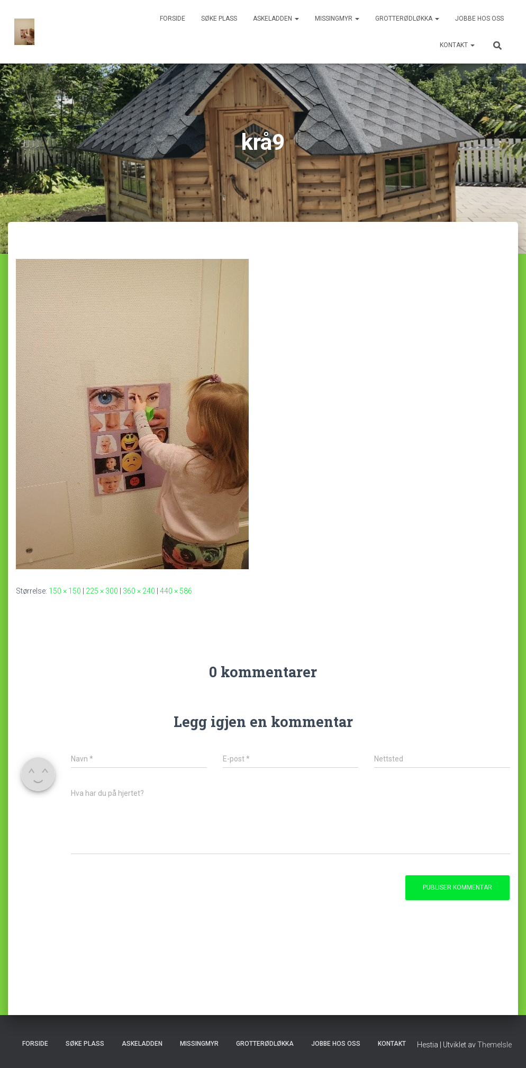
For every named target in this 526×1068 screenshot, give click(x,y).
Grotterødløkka (407, 18)
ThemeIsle (494, 1044)
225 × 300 (102, 591)
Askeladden (276, 18)
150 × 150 (65, 591)
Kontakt (457, 45)
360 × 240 (139, 591)
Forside (172, 18)
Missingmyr (337, 18)
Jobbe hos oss (479, 18)
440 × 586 (176, 591)
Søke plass (219, 18)
